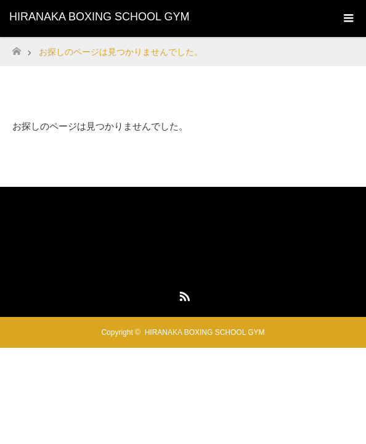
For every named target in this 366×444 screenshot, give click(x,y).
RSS (183, 294)
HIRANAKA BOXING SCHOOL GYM (99, 16)
